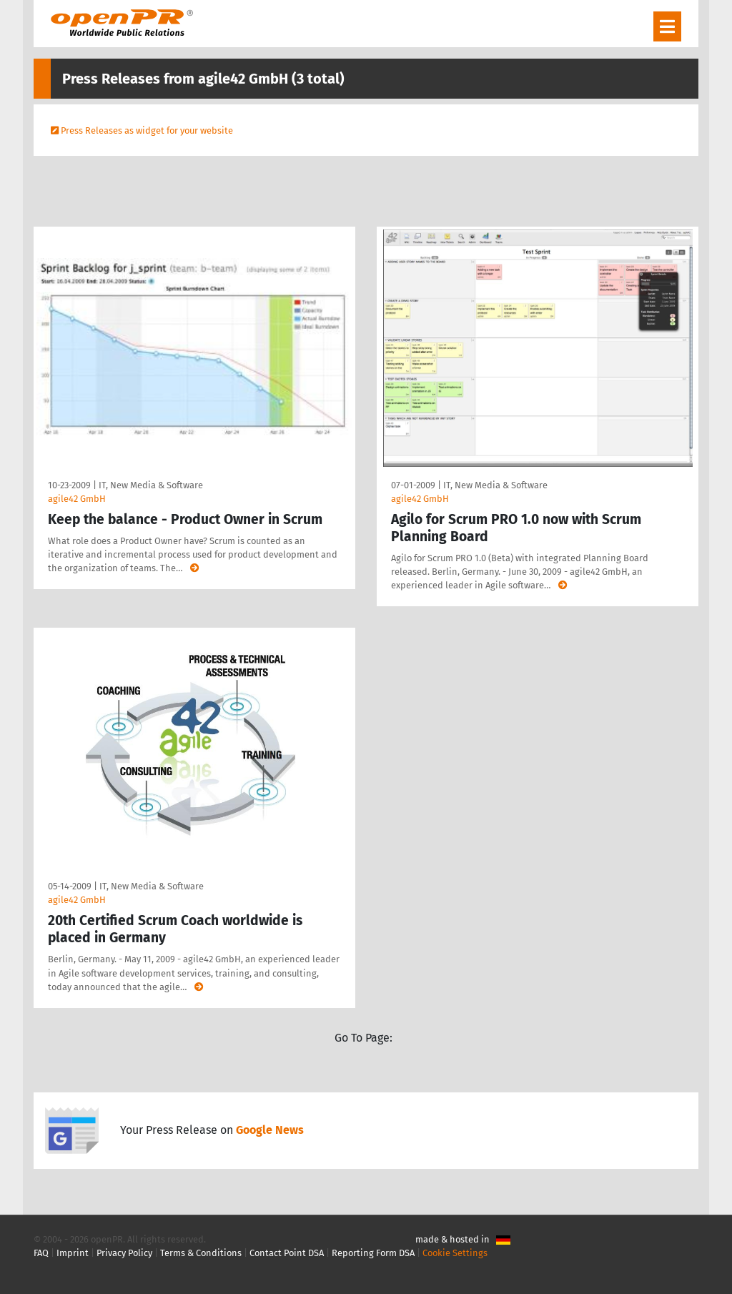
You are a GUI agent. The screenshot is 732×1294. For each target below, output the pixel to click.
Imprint (72, 1253)
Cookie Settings (455, 1253)
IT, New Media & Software (151, 485)
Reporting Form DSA (373, 1253)
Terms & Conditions (201, 1253)
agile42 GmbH (77, 498)
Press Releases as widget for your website (147, 130)
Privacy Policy (124, 1253)
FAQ (41, 1253)
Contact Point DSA (286, 1253)
